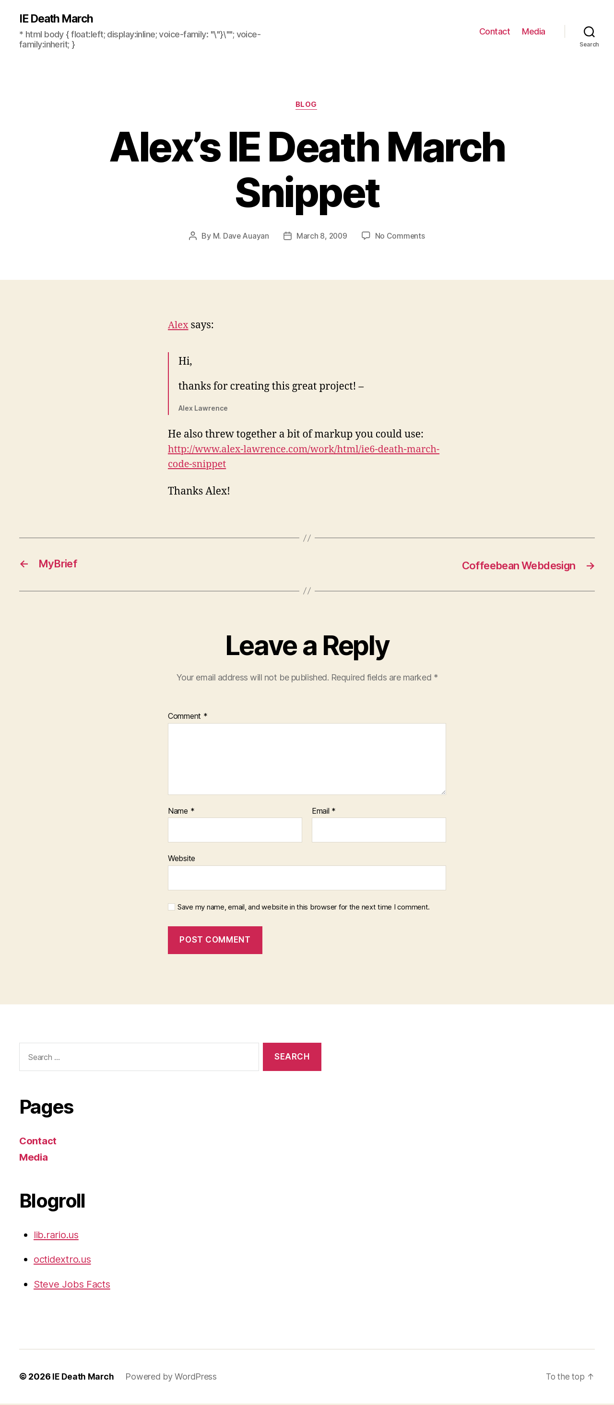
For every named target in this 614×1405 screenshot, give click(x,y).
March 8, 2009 (321, 237)
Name (181, 812)
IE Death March (58, 19)
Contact (494, 31)
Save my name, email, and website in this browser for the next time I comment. (303, 908)
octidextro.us (64, 1261)
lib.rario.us (58, 1236)
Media (533, 31)
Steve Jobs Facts (74, 1285)
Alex (178, 326)
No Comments (401, 237)
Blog (307, 106)
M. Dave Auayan (240, 237)
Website (181, 859)
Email (324, 812)
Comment (188, 717)
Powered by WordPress (172, 1378)
